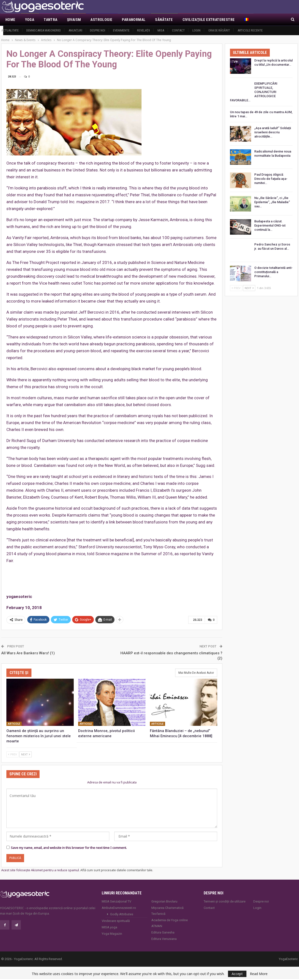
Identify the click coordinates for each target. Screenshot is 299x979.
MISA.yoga (109, 927)
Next (25, 754)
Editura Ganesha (162, 932)
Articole (14, 723)
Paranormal (133, 19)
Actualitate (10, 30)
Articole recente (250, 30)
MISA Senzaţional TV (116, 901)
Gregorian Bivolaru (164, 901)
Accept (237, 973)
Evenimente (121, 30)
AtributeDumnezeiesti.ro (119, 907)
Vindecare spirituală (116, 920)
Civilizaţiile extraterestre (209, 19)
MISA (160, 30)
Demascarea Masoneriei (43, 30)
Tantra (50, 19)
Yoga (29, 19)
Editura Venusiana (164, 938)
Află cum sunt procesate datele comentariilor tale (116, 870)
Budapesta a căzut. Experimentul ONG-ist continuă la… (269, 225)
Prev (12, 754)
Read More (259, 974)
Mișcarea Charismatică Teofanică (167, 910)
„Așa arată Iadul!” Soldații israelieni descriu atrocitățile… (272, 132)
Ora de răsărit (219, 30)
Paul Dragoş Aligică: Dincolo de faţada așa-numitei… (270, 179)
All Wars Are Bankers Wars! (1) (28, 652)
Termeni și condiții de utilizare (224, 901)
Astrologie (101, 19)
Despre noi (97, 30)
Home (10, 19)
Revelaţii (143, 30)
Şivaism (74, 19)
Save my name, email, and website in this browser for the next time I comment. (69, 847)
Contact (178, 30)
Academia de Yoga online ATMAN (169, 922)
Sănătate (164, 19)
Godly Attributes (121, 914)
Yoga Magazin (112, 933)
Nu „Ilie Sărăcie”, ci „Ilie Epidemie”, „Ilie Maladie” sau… (272, 202)
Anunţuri (75, 30)
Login (196, 30)
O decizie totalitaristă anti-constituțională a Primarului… (273, 272)
